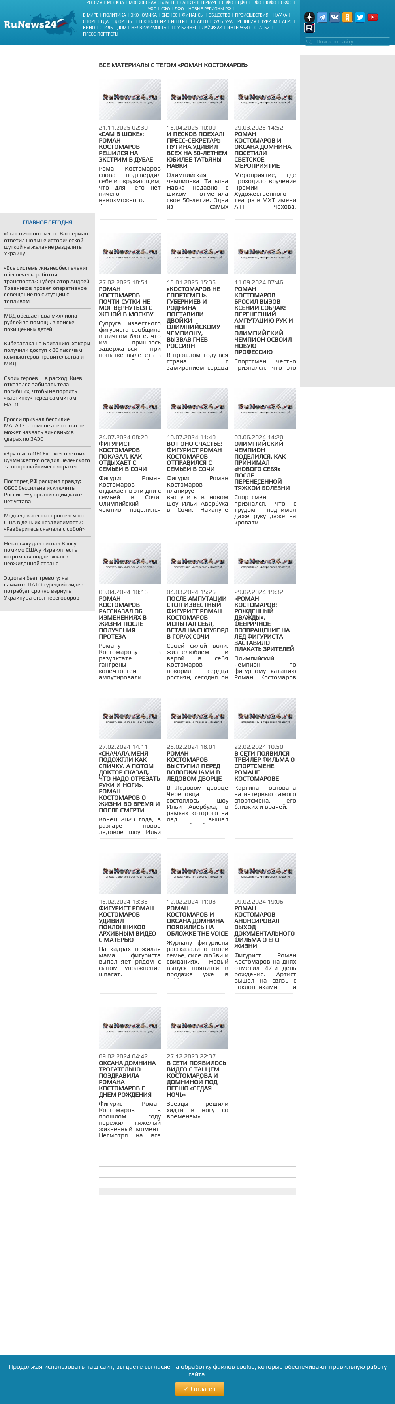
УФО (152, 8)
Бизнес (169, 15)
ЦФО (242, 2)
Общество (219, 15)
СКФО (286, 2)
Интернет (181, 21)
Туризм (269, 21)
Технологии (152, 21)
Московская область (152, 2)
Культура (223, 21)
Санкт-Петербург (198, 2)
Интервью (238, 27)
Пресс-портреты (100, 34)
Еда (105, 21)
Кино (89, 27)
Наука (280, 15)
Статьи (262, 27)
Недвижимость (148, 27)
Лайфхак (212, 27)
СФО (165, 8)
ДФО (179, 8)
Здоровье (123, 21)
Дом (121, 27)
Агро (287, 21)
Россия (94, 2)
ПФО (256, 2)
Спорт (89, 21)
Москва (115, 2)
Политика (114, 15)
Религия (246, 21)
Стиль (106, 27)
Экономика (144, 15)
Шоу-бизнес (184, 27)
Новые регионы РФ (209, 8)
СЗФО (227, 2)
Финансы (193, 15)
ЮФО (271, 2)
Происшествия (252, 15)
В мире (90, 15)
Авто (202, 21)
